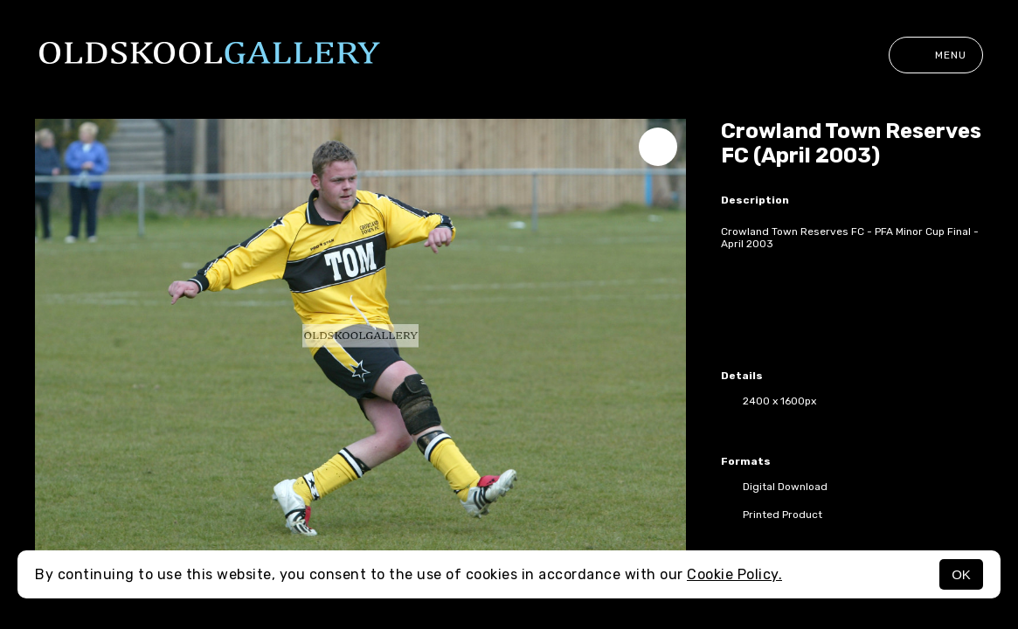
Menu (935, 55)
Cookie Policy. (734, 574)
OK (961, 574)
